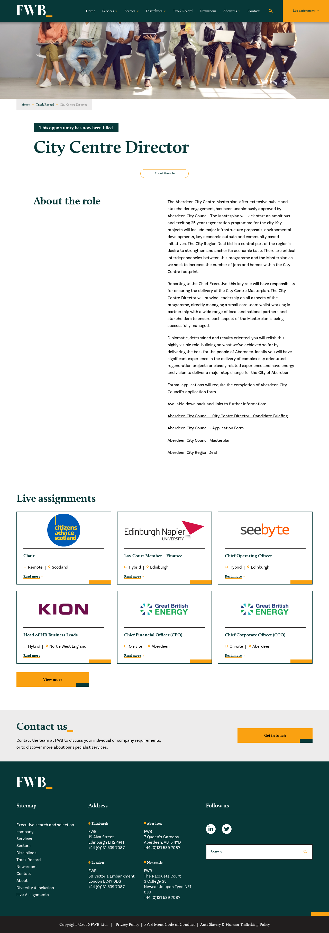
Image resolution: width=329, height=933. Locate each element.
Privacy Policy (127, 924)
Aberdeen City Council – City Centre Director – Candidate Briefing (228, 416)
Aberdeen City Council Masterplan (199, 440)
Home (90, 11)
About (22, 880)
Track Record (183, 11)
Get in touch (275, 735)
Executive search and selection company (45, 828)
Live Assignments (32, 894)
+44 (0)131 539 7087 (106, 847)
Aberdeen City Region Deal (192, 452)
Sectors (130, 11)
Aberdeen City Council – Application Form (206, 428)
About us (230, 11)
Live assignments (304, 10)
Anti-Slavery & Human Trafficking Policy (235, 924)
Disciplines (154, 11)
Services (108, 11)
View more (52, 679)
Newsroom (208, 11)
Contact (254, 11)
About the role (165, 173)
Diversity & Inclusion (35, 887)
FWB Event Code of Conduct (169, 924)
